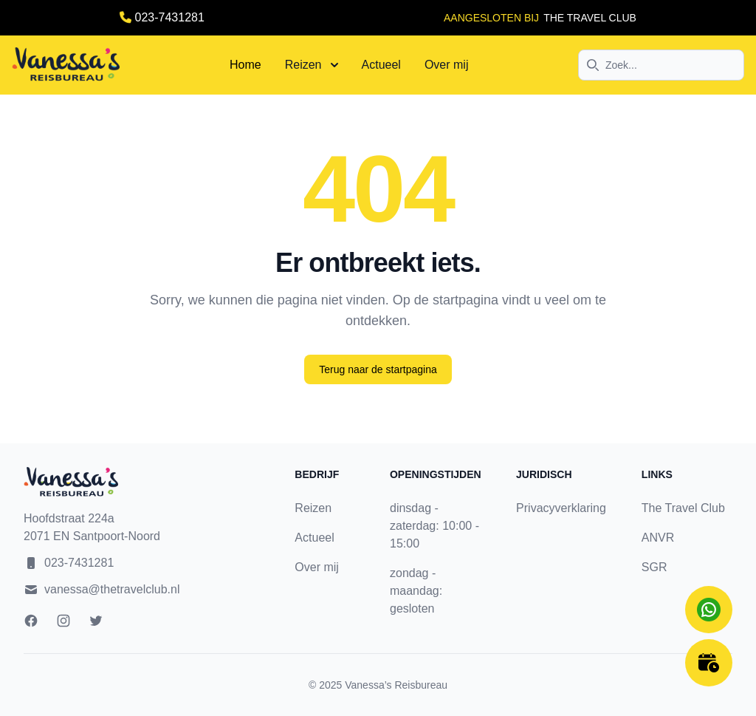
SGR (654, 567)
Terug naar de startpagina (378, 369)
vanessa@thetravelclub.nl (111, 589)
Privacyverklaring (561, 508)
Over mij (447, 64)
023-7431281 (170, 17)
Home (245, 64)
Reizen (311, 64)
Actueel (381, 64)
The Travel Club (683, 508)
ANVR (658, 537)
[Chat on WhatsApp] (708, 609)
